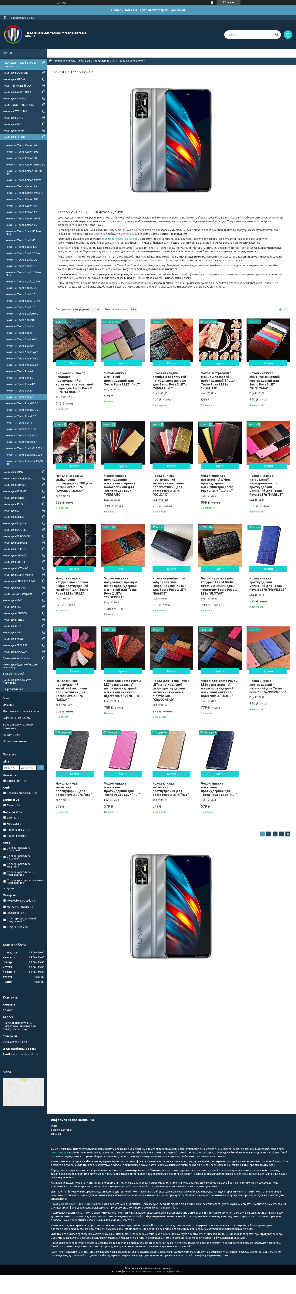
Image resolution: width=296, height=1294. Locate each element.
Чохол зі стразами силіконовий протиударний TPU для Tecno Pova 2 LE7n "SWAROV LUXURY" (74, 483)
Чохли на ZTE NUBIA (15, 111)
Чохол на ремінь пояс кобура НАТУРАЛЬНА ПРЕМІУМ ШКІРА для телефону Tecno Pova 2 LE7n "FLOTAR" (219, 586)
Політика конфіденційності (169, 1271)
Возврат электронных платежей (18, 726)
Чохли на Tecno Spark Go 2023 (24, 454)
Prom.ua (166, 1268)
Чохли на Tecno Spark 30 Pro (23, 253)
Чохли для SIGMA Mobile (18, 574)
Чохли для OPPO (13, 117)
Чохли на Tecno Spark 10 (20, 307)
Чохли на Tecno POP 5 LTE (21, 429)
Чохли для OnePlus (15, 98)
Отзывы (8, 704)
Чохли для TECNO (104, 60)
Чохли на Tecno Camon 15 (21, 224)
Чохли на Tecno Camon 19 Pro (23, 180)
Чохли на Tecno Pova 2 (19, 397)
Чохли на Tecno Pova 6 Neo (22, 364)
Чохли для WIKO (13, 638)
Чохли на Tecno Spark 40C (21, 246)
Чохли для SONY (13, 472)
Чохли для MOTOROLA (17, 92)
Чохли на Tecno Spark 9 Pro (22, 313)
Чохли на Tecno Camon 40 (21, 145)
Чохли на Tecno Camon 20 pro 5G (25, 164)
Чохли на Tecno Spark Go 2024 (24, 448)
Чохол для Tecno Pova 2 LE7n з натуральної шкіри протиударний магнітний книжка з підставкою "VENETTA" (122, 688)
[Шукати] (276, 34)
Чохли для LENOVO (15, 613)
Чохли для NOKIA (13, 517)
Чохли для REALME (14, 491)
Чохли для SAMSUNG (16, 72)
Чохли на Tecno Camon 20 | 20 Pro (24, 172)
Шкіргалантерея (13, 689)
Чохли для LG (11, 510)
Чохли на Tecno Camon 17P (22, 212)
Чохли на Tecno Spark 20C (21, 287)
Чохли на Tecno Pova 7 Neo (22, 358)
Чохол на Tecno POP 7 (19, 422)
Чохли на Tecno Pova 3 (19, 390)
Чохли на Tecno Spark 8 (20, 326)
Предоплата (11, 734)
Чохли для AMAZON (15, 651)
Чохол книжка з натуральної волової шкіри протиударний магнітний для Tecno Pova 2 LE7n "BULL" (72, 586)
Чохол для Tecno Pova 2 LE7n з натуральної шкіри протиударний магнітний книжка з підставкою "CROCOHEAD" (171, 690)
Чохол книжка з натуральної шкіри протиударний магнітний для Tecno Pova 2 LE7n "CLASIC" (217, 483)
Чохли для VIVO (12, 124)
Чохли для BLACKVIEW (17, 536)
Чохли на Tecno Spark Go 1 (22, 441)
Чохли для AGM (12, 632)
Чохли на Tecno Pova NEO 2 (22, 409)
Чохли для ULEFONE (15, 542)
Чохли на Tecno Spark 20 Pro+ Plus (23, 274)
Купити (74, 363)
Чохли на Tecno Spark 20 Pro (23, 281)
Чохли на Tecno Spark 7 (20, 332)
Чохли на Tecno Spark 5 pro (22, 352)
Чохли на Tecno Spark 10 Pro (23, 300)
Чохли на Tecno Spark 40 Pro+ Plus (23, 232)
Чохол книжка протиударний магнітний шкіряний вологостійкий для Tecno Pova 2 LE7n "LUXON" (71, 690)
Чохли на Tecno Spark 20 (20, 294)
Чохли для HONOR (14, 497)
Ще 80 (10, 888)
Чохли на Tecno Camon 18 (21, 205)
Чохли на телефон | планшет (72, 60)
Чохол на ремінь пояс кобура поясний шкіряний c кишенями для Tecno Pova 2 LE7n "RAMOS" (170, 586)
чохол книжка (59, 1152)
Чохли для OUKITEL (15, 549)
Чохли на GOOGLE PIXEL (17, 478)
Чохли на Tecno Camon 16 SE (23, 218)
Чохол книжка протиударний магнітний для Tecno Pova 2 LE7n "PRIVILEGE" (267, 686)
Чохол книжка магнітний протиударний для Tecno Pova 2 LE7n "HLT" (74, 789)
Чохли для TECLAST (15, 645)
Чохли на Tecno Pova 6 (19, 371)
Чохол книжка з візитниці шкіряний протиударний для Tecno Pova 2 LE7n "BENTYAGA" (264, 380)
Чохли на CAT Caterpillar (17, 593)
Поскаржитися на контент (137, 1271)
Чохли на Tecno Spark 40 (20, 240)
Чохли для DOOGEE (15, 529)
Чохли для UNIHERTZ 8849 (19, 581)
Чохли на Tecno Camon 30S (22, 151)
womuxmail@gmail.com (25, 1054)
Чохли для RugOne (14, 523)
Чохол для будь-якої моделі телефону (20, 666)
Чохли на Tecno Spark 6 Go (22, 339)
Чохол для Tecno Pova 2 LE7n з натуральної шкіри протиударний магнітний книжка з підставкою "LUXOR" (219, 688)
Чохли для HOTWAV (15, 568)
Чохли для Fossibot (14, 587)
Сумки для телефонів (16, 658)
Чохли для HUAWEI (14, 484)
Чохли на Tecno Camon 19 (21, 186)
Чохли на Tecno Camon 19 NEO (24, 192)
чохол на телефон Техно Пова (118, 238)
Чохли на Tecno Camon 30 (21, 158)
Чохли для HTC (12, 626)
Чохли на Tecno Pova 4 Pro (21, 384)
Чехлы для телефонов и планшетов (19, 64)
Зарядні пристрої (13, 673)
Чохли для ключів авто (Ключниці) (17, 681)
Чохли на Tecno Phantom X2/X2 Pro (24, 462)
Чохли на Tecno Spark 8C (20, 320)
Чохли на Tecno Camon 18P (22, 199)
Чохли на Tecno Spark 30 (20, 266)
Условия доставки (61, 1129)
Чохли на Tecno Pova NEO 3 (22, 403)
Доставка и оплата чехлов (21, 711)
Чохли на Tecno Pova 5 (19, 377)
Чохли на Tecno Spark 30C (21, 259)
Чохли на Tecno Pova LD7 (21, 416)
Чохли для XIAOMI (14, 79)
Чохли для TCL (12, 606)
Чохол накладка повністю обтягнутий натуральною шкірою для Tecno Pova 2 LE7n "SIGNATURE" (170, 380)
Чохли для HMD (12, 600)
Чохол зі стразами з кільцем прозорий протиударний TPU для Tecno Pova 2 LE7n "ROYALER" (219, 380)
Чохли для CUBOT (14, 561)
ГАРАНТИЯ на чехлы (16, 717)
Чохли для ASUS (13, 504)
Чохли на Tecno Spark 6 (20, 345)
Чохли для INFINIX (14, 130)
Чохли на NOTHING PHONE (19, 104)
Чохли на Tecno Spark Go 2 (22, 435)
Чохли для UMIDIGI (14, 555)
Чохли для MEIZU (13, 619)
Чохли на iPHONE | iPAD (17, 85)
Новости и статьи (15, 741)
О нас (6, 698)
